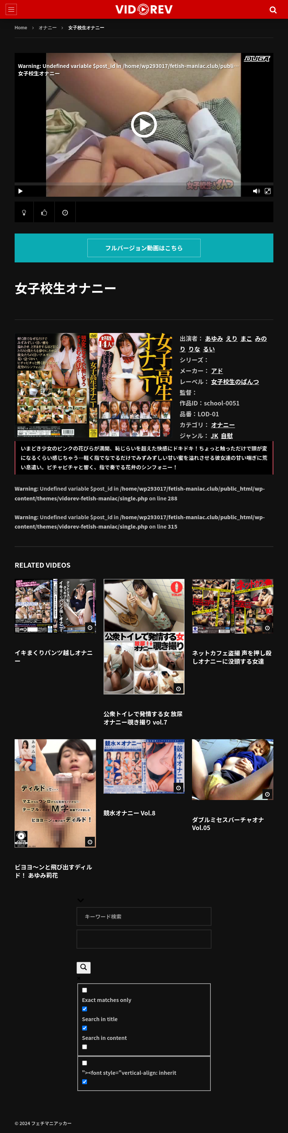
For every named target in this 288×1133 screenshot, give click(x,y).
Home (21, 27)
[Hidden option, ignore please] (84, 1081)
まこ (246, 338)
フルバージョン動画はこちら (144, 247)
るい (209, 348)
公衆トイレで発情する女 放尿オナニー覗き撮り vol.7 (143, 717)
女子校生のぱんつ (235, 381)
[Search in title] (84, 1008)
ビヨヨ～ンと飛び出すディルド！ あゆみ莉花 (53, 871)
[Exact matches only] (84, 990)
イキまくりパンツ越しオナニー (54, 656)
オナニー (48, 27)
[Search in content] (84, 1028)
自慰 (227, 435)
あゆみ (214, 338)
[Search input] (144, 916)
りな (194, 348)
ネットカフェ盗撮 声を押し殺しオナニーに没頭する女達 (232, 657)
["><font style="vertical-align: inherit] (84, 1063)
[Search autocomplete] (144, 939)
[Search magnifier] (83, 968)
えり (232, 338)
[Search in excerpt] (84, 1046)
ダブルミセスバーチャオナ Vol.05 (228, 823)
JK (214, 435)
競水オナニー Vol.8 (130, 812)
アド (217, 370)
